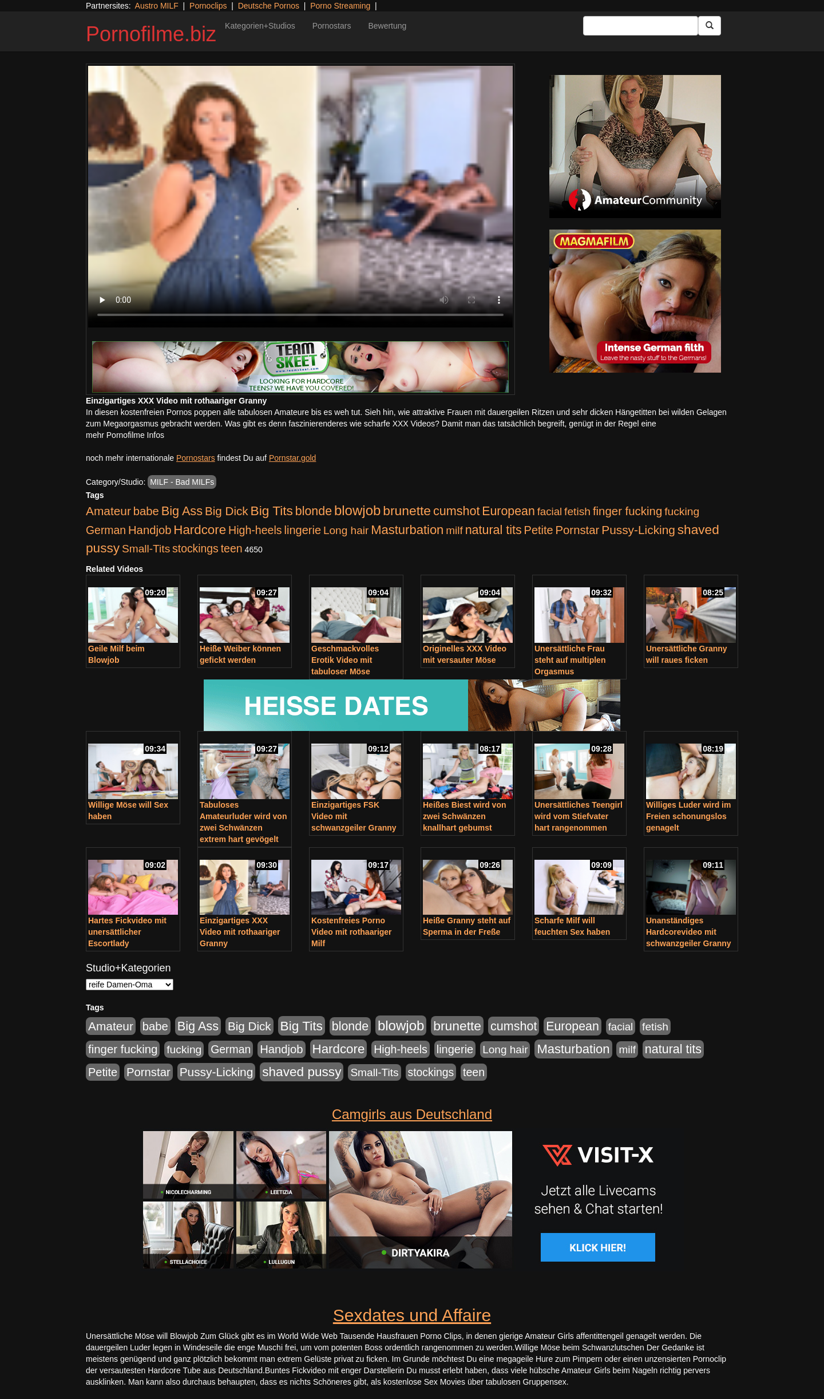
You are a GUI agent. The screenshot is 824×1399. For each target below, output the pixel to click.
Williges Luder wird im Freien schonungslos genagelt (688, 816)
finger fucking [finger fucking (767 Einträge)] (627, 511)
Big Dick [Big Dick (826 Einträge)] (226, 510)
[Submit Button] (709, 25)
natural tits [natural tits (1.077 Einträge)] (493, 530)
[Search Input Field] (640, 25)
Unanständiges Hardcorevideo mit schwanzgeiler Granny (688, 932)
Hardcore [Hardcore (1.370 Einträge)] (199, 530)
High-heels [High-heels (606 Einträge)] (255, 530)
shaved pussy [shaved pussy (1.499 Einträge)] (301, 1072)
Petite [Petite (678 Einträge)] (538, 530)
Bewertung (387, 25)
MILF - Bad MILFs (182, 482)
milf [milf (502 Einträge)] (454, 530)
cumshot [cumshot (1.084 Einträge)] (456, 511)
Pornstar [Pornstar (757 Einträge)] (578, 530)
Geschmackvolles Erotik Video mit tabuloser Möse (345, 660)
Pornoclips (208, 5)
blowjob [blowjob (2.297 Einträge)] (357, 510)
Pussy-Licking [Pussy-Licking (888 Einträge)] (638, 529)
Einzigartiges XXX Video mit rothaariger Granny (240, 932)
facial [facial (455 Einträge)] (549, 511)
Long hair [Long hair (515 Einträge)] (346, 530)
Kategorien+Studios (260, 25)
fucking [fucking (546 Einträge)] (681, 511)
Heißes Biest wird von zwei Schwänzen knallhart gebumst (464, 816)
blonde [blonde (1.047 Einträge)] (313, 511)
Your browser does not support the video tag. (300, 196)
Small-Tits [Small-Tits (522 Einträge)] (146, 549)
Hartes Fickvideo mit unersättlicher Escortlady (127, 932)
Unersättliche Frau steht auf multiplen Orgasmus (569, 660)
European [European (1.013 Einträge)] (508, 511)
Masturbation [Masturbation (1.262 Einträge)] (407, 530)
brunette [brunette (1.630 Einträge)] (407, 510)
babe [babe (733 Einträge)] (146, 511)
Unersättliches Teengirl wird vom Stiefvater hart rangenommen (578, 816)
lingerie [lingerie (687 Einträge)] (302, 530)
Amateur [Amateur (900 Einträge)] (108, 510)
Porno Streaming (340, 5)
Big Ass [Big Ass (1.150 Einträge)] (182, 511)
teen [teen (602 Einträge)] (232, 548)
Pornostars (331, 25)
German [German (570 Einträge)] (106, 530)
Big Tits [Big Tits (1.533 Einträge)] (272, 510)
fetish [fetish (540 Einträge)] (577, 511)
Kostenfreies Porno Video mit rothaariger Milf (351, 932)
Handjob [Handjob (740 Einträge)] (149, 530)
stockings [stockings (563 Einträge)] (195, 548)
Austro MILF (157, 5)
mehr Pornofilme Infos (125, 435)
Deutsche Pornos (268, 5)
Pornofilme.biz (151, 34)
